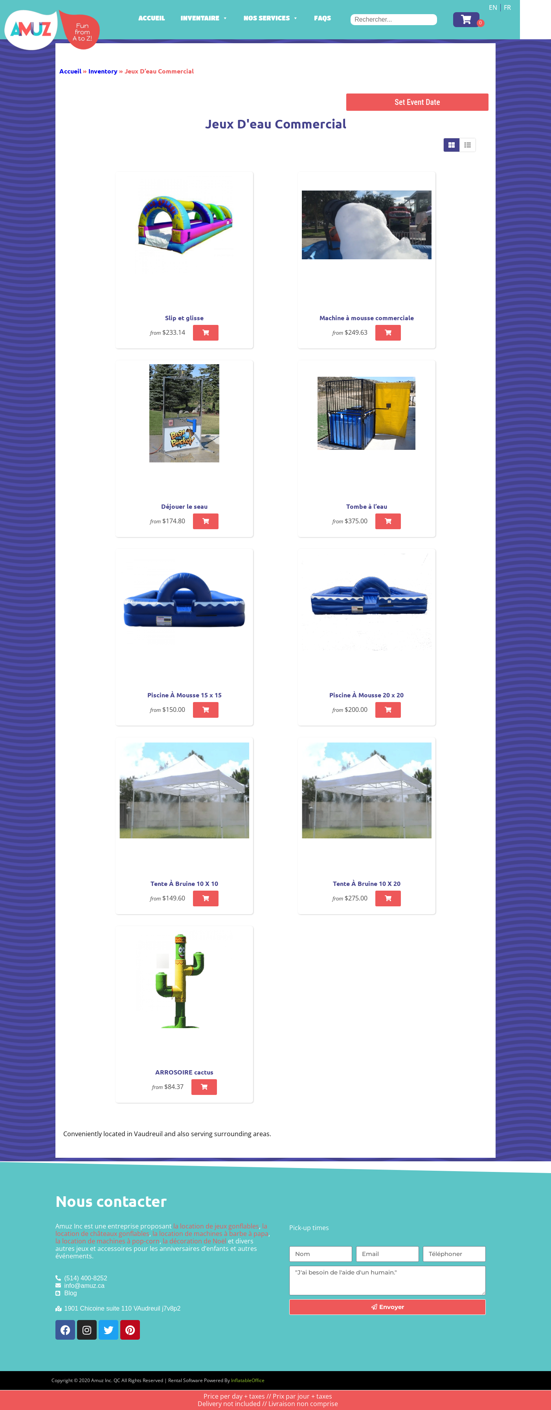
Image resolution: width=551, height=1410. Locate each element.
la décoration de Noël (194, 1241)
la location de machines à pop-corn (107, 1241)
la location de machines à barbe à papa (210, 1233)
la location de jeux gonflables (216, 1226)
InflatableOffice (247, 1380)
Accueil (172, 18)
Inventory (103, 71)
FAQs (343, 18)
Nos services (291, 18)
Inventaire (225, 18)
